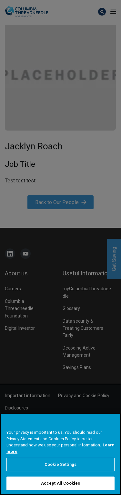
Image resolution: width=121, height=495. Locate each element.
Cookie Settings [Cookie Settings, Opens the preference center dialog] (60, 470)
